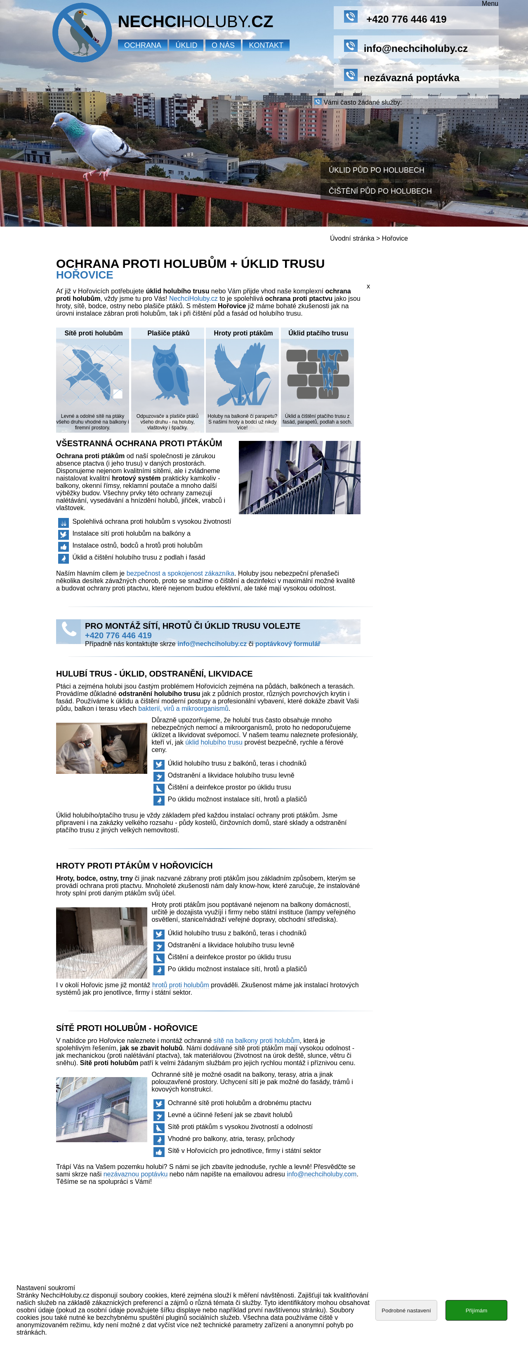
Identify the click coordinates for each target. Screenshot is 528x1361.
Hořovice (395, 238)
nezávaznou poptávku (136, 1174)
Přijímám (477, 1312)
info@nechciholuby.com (321, 1174)
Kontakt (266, 45)
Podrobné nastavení (406, 1312)
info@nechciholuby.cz (212, 643)
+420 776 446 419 (395, 17)
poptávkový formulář (288, 643)
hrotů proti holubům (180, 985)
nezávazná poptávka (402, 76)
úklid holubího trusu (214, 742)
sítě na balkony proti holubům (257, 1040)
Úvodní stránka (352, 238)
